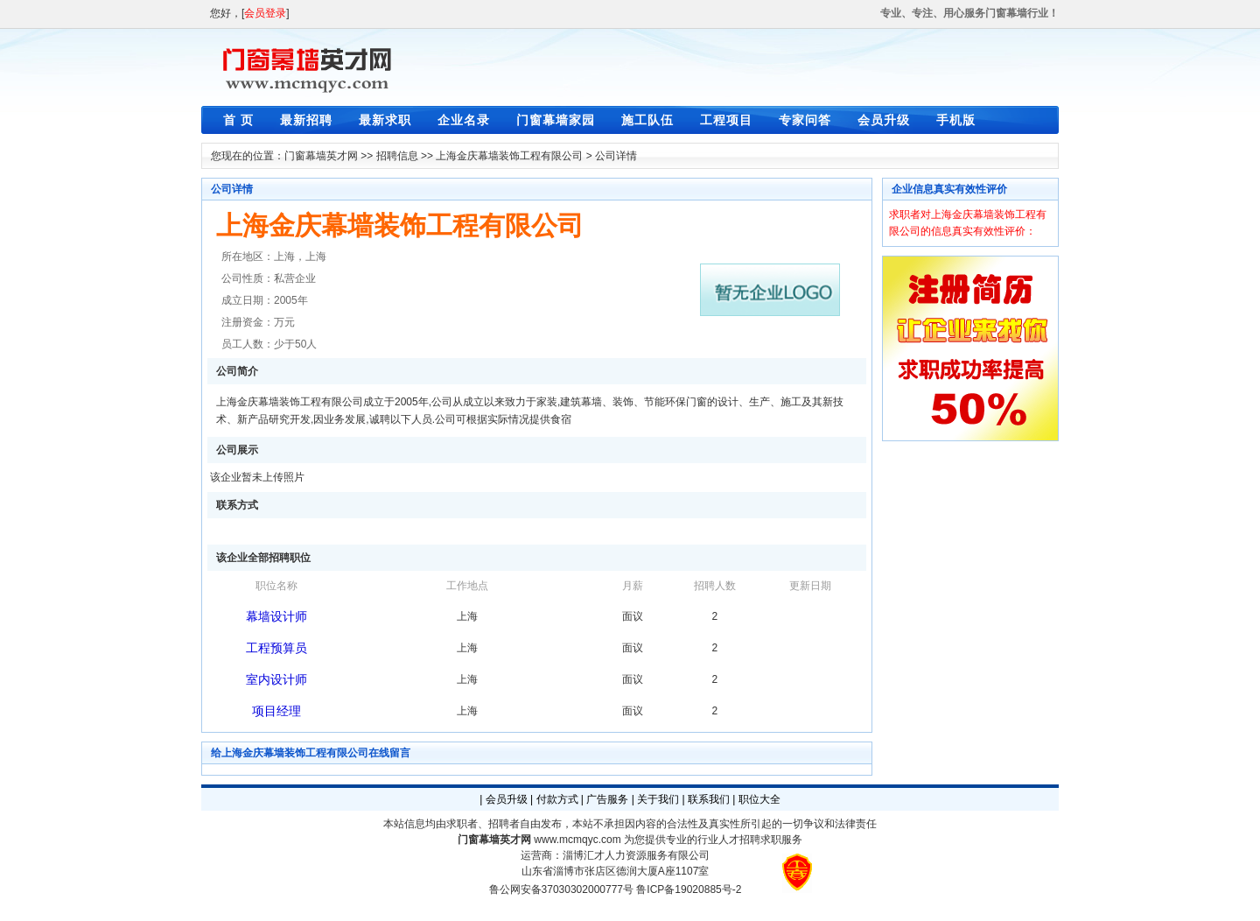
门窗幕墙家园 (555, 120)
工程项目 (726, 120)
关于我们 (658, 799)
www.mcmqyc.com (577, 839)
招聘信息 (397, 156)
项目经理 (276, 711)
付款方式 (557, 799)
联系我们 (709, 799)
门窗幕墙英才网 (321, 156)
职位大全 (759, 799)
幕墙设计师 (276, 616)
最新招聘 (306, 120)
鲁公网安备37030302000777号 (561, 889)
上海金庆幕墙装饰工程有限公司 (509, 156)
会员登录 (265, 13)
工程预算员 (276, 648)
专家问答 (805, 120)
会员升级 (884, 120)
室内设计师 (276, 679)
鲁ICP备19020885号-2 (688, 889)
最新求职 (385, 120)
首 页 (238, 120)
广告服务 (607, 799)
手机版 (956, 120)
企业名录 (464, 120)
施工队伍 (647, 120)
